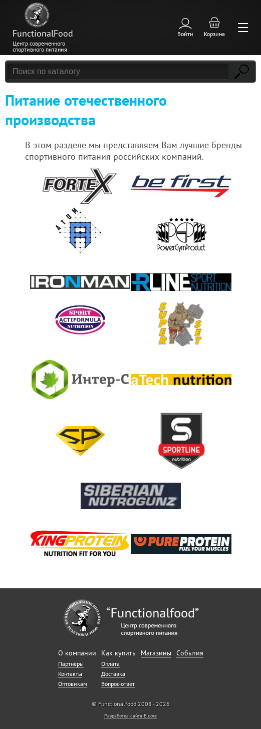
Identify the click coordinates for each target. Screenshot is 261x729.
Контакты (70, 673)
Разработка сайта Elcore (130, 715)
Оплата (110, 663)
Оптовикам (72, 683)
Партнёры (71, 663)
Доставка (113, 673)
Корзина (214, 34)
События (189, 652)
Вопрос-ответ (118, 683)
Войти (185, 34)
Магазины (156, 652)
